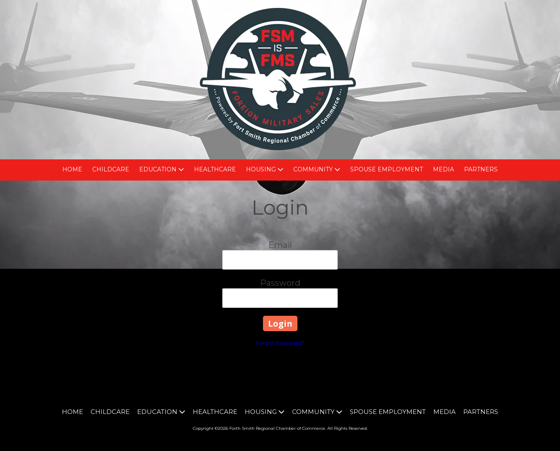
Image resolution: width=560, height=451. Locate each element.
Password (280, 283)
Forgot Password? (280, 342)
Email (280, 245)
